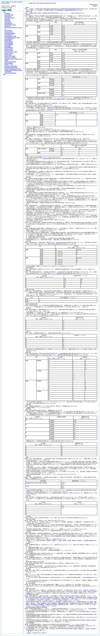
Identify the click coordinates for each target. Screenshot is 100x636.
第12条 (87, 628)
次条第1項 (47, 604)
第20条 (79, 540)
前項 (27, 44)
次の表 (67, 18)
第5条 (62, 597)
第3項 (30, 168)
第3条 (48, 540)
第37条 (93, 620)
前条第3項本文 (30, 493)
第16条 (69, 540)
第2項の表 (45, 158)
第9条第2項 (78, 597)
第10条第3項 (90, 597)
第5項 (56, 597)
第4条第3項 (50, 597)
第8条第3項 (71, 597)
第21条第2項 (34, 604)
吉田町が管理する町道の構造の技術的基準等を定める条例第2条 (57, 8)
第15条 (64, 540)
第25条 (91, 540)
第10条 (80, 628)
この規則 (31, 8)
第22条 (86, 540)
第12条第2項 (31, 598)
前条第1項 (31, 621)
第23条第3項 (55, 598)
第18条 (73, 540)
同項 (47, 199)
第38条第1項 (31, 630)
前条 (63, 591)
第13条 (60, 540)
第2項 (53, 604)
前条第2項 (27, 483)
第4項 (79, 603)
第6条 (53, 540)
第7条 (66, 597)
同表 (90, 109)
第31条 (59, 99)
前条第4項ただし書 (71, 490)
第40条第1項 (62, 604)
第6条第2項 (43, 603)
